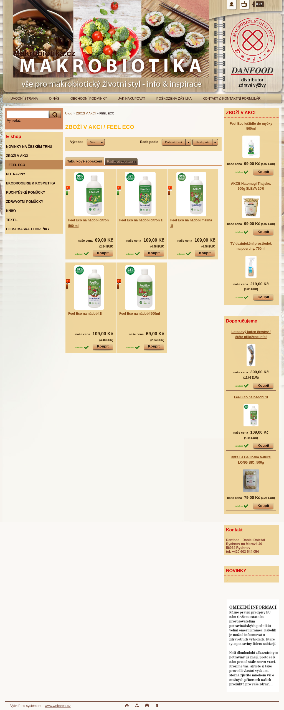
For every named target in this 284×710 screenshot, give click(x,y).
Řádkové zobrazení (121, 162)
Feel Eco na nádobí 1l (251, 397)
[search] (54, 115)
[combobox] (176, 142)
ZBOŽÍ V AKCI (86, 113)
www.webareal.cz (58, 706)
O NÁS (54, 99)
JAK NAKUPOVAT (131, 99)
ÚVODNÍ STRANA (24, 99)
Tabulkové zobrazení (84, 161)
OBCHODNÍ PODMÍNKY (88, 99)
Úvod (68, 113)
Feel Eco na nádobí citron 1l (141, 220)
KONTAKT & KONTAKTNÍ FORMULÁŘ (232, 99)
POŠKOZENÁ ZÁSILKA (174, 99)
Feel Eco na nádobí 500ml (139, 314)
